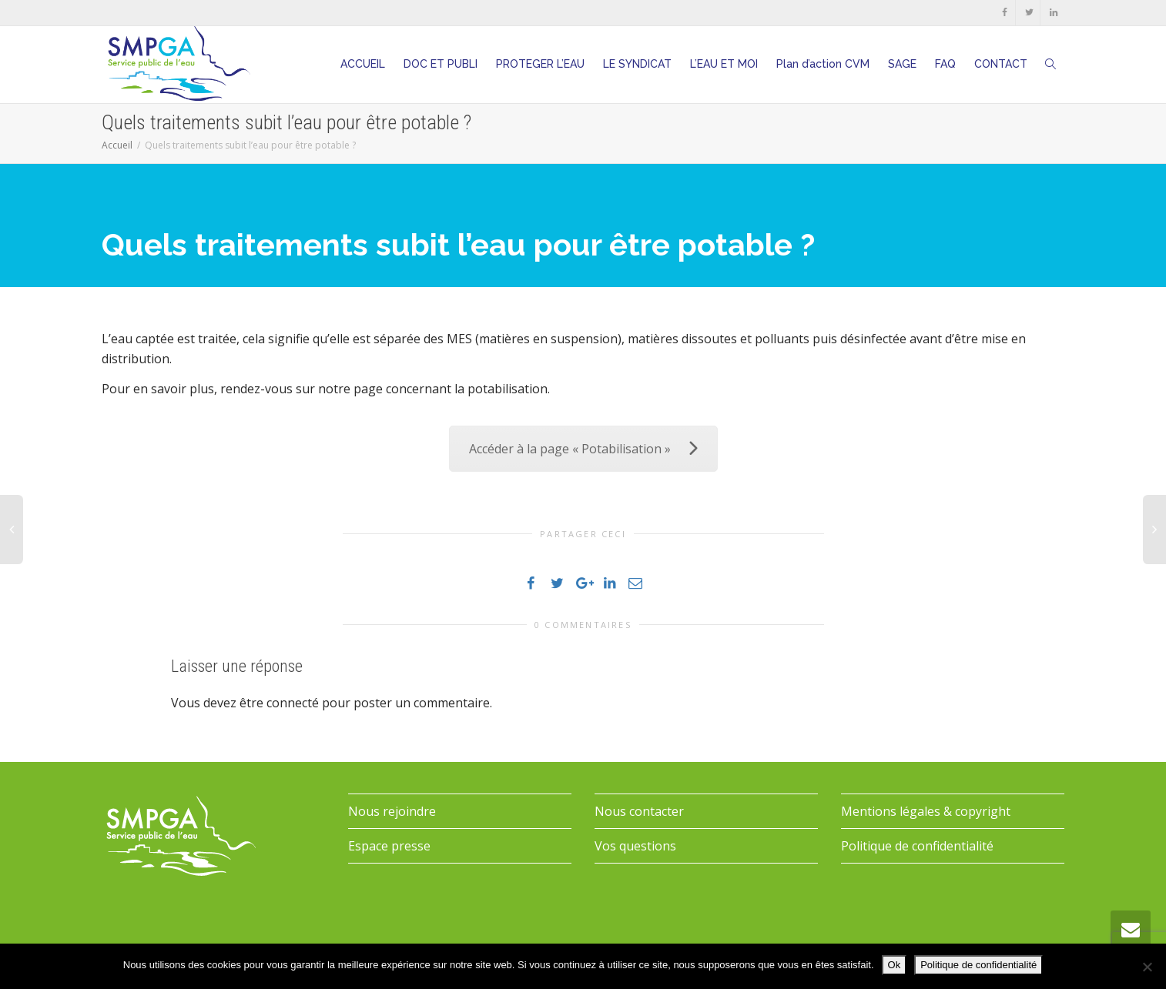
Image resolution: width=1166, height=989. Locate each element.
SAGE (902, 64)
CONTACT (1000, 64)
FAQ (945, 64)
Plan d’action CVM (822, 64)
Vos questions (635, 845)
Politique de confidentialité (917, 845)
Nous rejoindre (392, 811)
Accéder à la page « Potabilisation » (583, 448)
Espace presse (389, 845)
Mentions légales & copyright (925, 811)
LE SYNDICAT (637, 64)
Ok (894, 965)
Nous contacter (639, 811)
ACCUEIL (362, 64)
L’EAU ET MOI (724, 64)
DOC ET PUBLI (440, 64)
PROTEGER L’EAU (540, 64)
